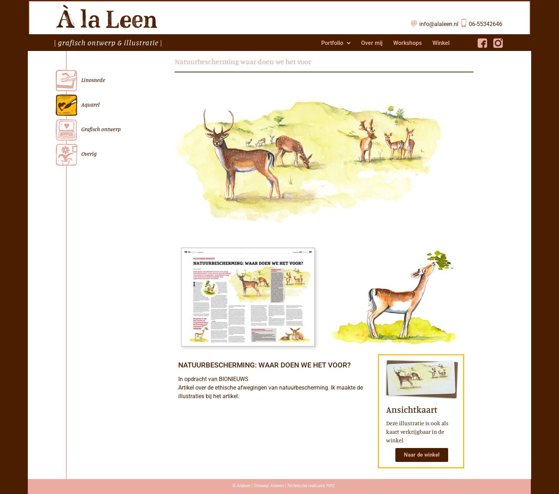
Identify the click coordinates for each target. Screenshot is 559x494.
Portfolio (335, 43)
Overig (76, 154)
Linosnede (80, 81)
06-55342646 (485, 24)
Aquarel (77, 105)
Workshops (407, 43)
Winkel (441, 43)
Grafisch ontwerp (88, 130)
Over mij (372, 43)
